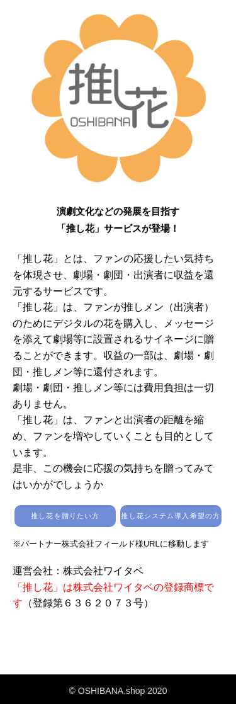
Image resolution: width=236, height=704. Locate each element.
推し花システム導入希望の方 (170, 515)
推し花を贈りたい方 (65, 515)
